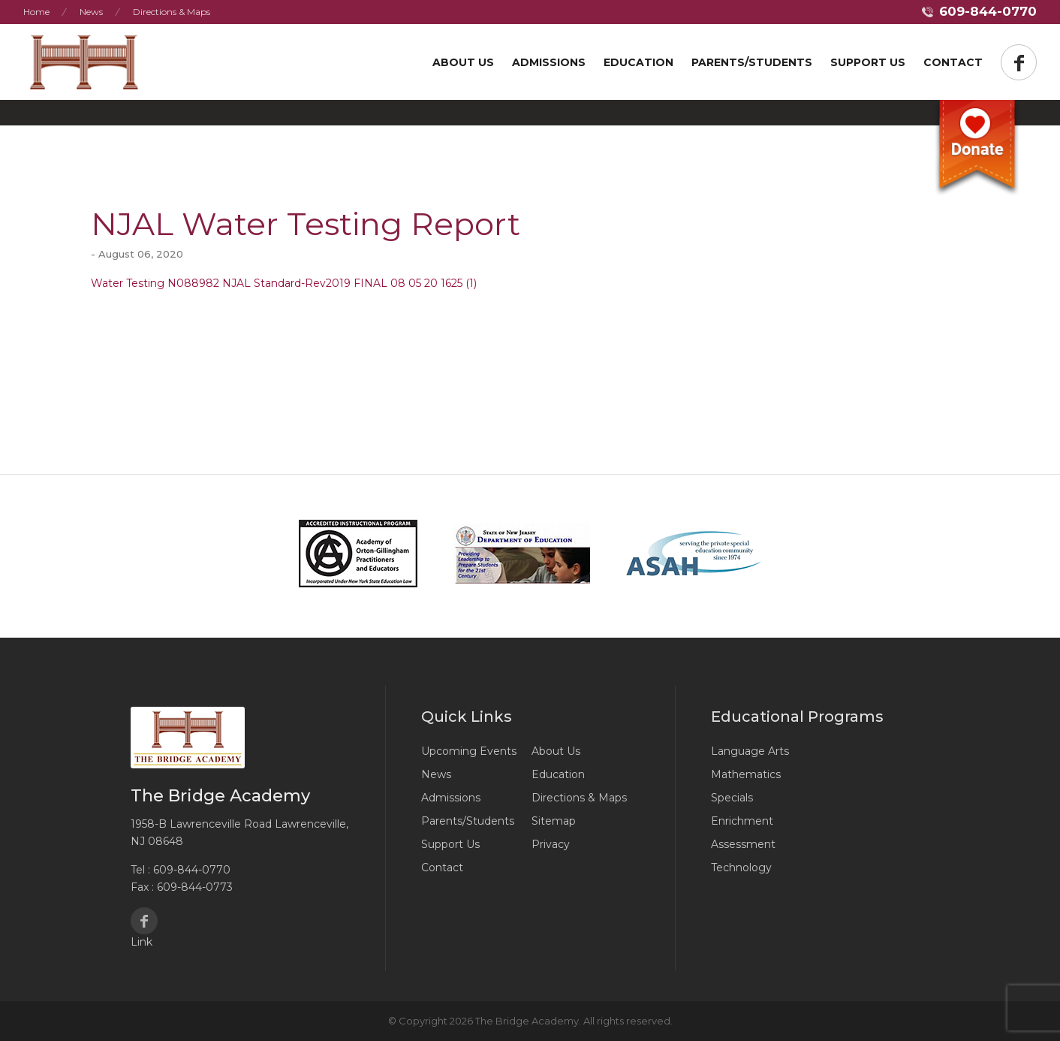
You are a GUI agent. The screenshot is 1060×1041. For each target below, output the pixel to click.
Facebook (144, 920)
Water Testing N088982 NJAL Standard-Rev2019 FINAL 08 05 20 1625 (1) (284, 283)
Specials (732, 797)
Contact (953, 62)
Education (638, 62)
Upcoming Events (468, 751)
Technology (741, 867)
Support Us (450, 844)
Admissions (549, 62)
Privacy (551, 844)
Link (141, 942)
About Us (463, 62)
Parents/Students (751, 62)
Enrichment (742, 821)
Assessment (743, 844)
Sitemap (554, 821)
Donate (977, 149)
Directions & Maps (171, 11)
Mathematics (746, 774)
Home (36, 11)
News (91, 11)
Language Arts (750, 751)
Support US (867, 62)
